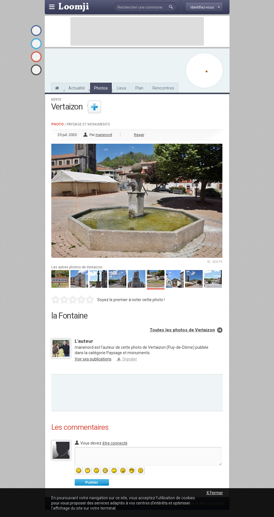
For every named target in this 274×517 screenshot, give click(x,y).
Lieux (121, 88)
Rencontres (163, 88)
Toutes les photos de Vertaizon (182, 329)
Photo (57, 124)
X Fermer (214, 492)
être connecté (114, 443)
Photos (101, 88)
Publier (91, 482)
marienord (104, 135)
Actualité (76, 88)
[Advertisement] (137, 31)
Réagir (139, 135)
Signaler (129, 359)
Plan (139, 88)
